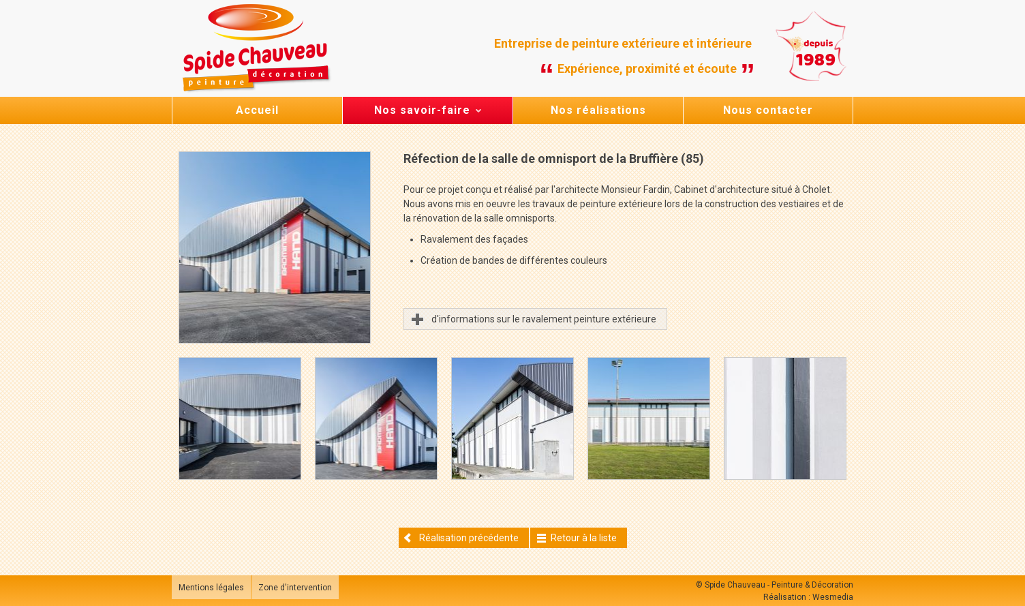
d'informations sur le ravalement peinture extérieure (543, 319)
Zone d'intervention (295, 587)
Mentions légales (211, 587)
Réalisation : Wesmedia (808, 597)
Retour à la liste (577, 537)
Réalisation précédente (460, 537)
